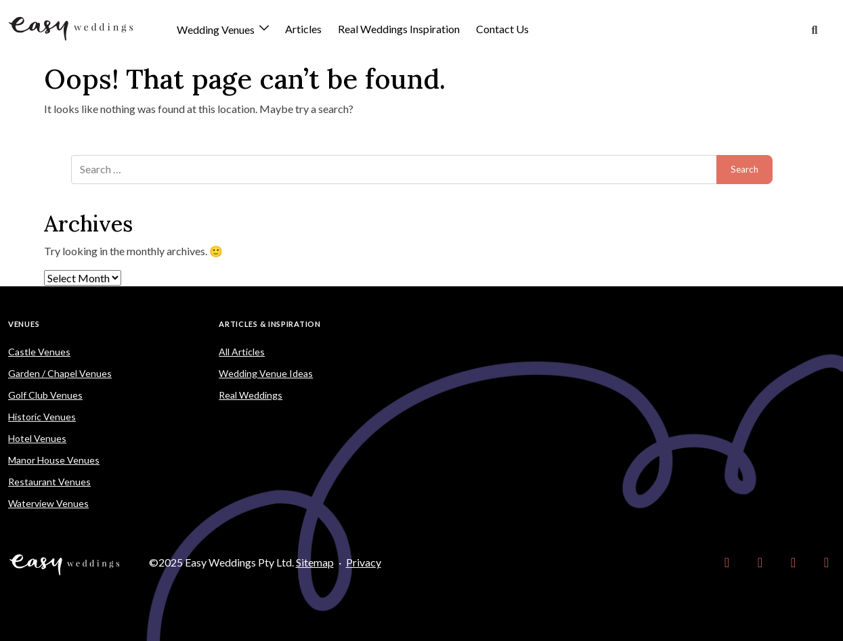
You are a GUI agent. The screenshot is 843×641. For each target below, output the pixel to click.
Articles (303, 28)
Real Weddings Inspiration (399, 28)
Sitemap (315, 562)
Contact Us (502, 28)
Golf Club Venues (45, 395)
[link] (726, 562)
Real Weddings (250, 395)
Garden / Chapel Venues (60, 373)
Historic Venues (42, 416)
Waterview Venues (48, 503)
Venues (23, 323)
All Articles (242, 351)
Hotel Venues (37, 438)
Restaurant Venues (49, 481)
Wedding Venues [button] (217, 30)
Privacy (363, 562)
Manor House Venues (54, 460)
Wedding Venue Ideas (266, 373)
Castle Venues (39, 351)
